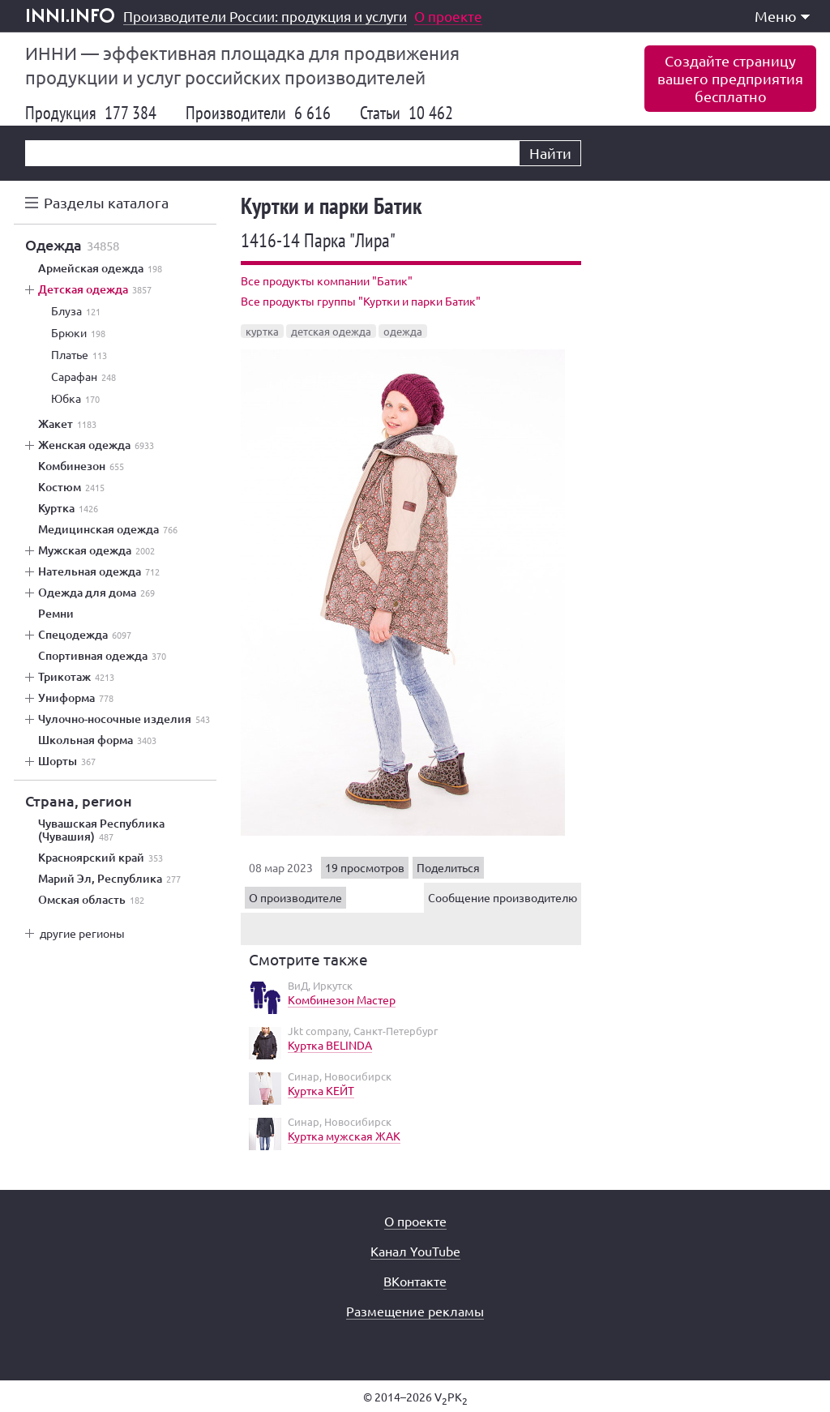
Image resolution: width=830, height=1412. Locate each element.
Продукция (90, 112)
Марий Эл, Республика (109, 878)
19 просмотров (364, 867)
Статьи (406, 112)
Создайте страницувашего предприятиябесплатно (730, 78)
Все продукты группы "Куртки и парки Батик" (361, 300)
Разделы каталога (106, 202)
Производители (258, 112)
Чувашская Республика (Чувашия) (101, 830)
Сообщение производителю (502, 897)
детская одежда (331, 331)
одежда (402, 331)
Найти (550, 152)
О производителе (295, 897)
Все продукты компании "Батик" (327, 280)
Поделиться (448, 867)
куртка (262, 331)
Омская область (91, 899)
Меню (782, 15)
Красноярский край (100, 857)
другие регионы (82, 932)
